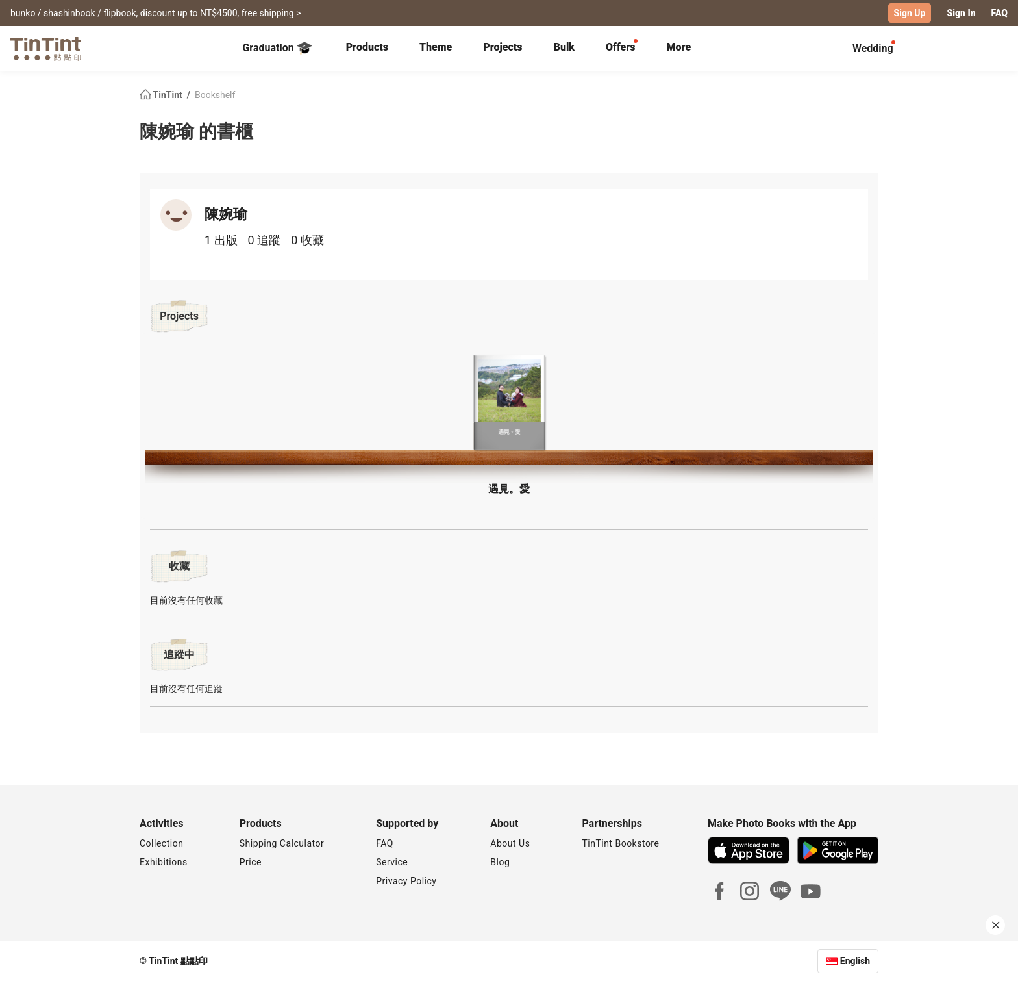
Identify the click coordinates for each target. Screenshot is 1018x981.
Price (251, 862)
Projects (502, 47)
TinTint (162, 95)
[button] (509, 402)
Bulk (564, 47)
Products (367, 47)
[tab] (367, 48)
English (855, 961)
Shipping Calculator (282, 843)
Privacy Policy (406, 881)
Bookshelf (215, 95)
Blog (500, 862)
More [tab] (679, 47)
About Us (510, 843)
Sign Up (910, 13)
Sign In (961, 13)
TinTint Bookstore (620, 843)
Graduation (277, 48)
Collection (161, 843)
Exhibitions (164, 862)
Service (392, 862)
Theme (435, 47)
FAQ (999, 13)
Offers (620, 47)
